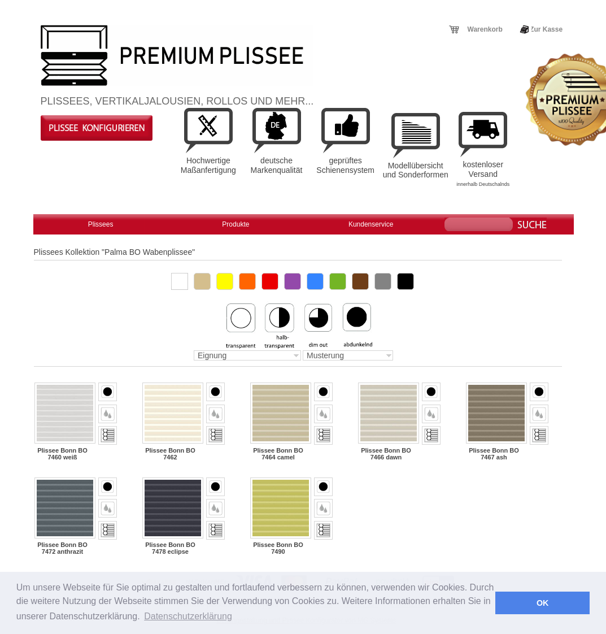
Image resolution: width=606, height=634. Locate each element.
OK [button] (543, 602)
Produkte (235, 224)
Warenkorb (485, 29)
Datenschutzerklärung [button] (188, 616)
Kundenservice (370, 224)
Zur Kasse (546, 29)
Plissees (101, 224)
